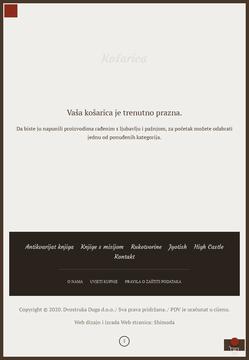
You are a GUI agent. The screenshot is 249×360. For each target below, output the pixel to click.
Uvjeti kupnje (104, 281)
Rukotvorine (146, 248)
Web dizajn (87, 322)
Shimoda (164, 322)
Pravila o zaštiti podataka (153, 281)
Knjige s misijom (102, 248)
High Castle (208, 248)
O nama (75, 281)
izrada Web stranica (128, 322)
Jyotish (178, 248)
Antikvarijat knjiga (49, 248)
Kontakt (124, 257)
